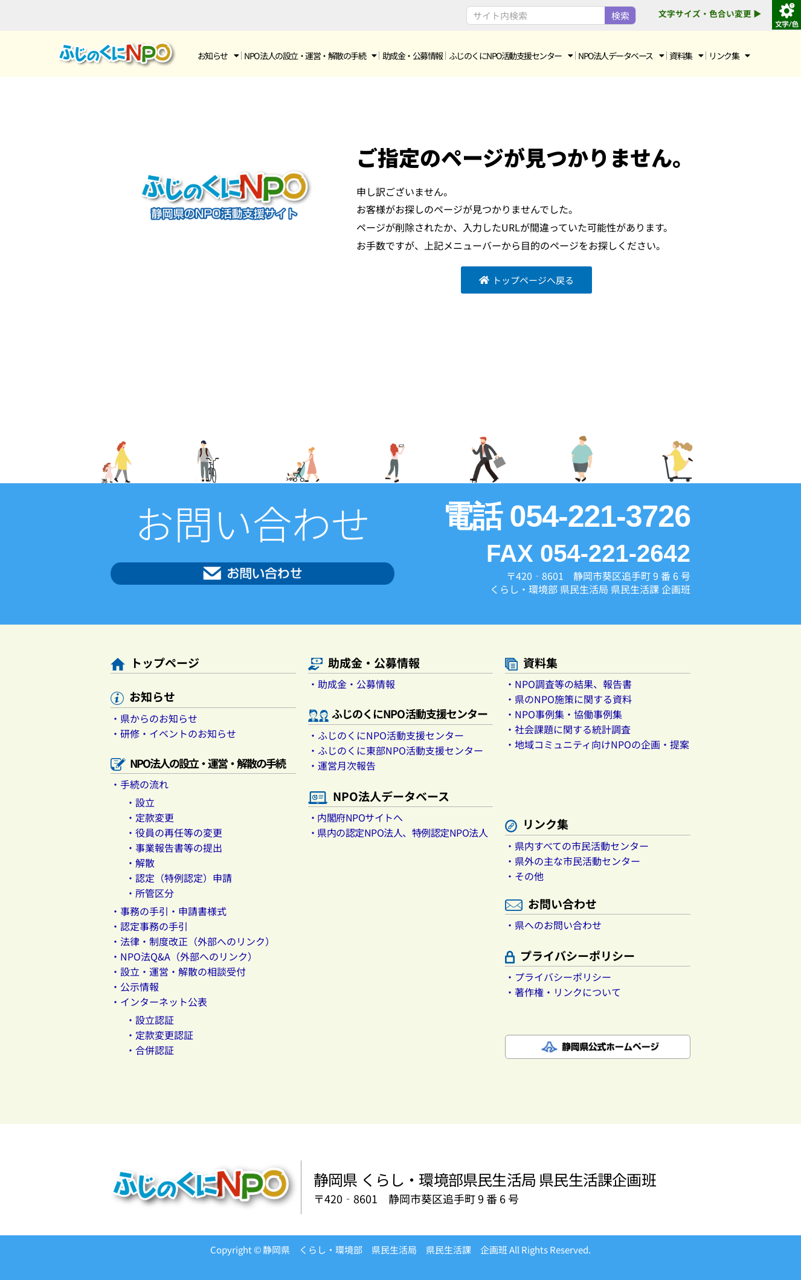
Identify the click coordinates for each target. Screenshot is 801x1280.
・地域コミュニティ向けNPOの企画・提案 (597, 744)
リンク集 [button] (729, 55)
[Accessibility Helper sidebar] (786, 14)
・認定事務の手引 (149, 926)
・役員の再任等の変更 (174, 832)
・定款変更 (150, 817)
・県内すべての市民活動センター (577, 845)
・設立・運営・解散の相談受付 (178, 971)
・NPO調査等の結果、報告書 (568, 684)
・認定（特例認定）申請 (179, 877)
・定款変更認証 (159, 1035)
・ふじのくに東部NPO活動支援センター (395, 750)
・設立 (140, 802)
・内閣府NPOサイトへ (355, 817)
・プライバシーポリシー (558, 977)
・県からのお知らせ (154, 718)
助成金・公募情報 (412, 56)
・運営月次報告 (342, 765)
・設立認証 (150, 1019)
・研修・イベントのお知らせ (173, 733)
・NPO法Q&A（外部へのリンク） (184, 956)
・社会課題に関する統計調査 (568, 729)
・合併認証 (150, 1050)
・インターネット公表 (159, 1001)
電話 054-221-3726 (566, 516)
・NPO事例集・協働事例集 (563, 714)
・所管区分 (150, 893)
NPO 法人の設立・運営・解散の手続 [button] (310, 55)
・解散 (140, 862)
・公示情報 (135, 986)
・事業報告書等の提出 (174, 847)
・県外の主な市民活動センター (572, 861)
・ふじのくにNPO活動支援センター (386, 735)
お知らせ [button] (218, 55)
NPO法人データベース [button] (620, 55)
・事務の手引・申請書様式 (169, 911)
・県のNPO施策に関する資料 (568, 699)
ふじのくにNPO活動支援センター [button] (511, 55)
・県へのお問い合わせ (553, 925)
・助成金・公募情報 (351, 684)
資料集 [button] (686, 55)
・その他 (524, 876)
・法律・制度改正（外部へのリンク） (193, 941)
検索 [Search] (620, 15)
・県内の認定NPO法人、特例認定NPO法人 (398, 832)
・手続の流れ (140, 784)
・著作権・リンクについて (563, 992)
